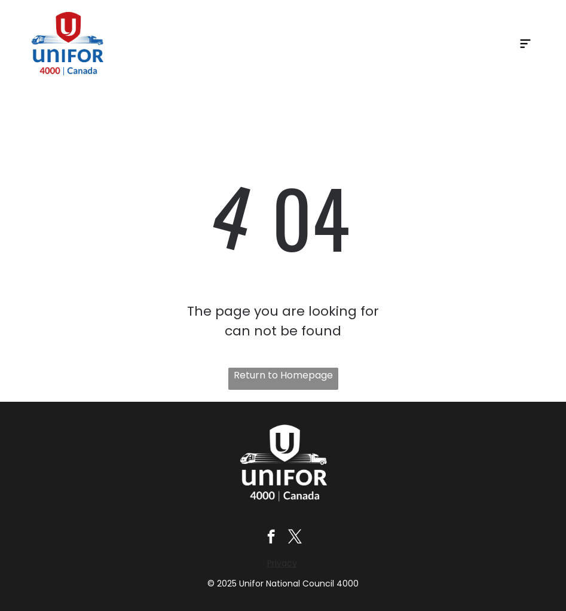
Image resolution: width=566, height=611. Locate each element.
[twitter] (294, 538)
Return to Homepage (283, 375)
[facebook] (271, 538)
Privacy (282, 563)
